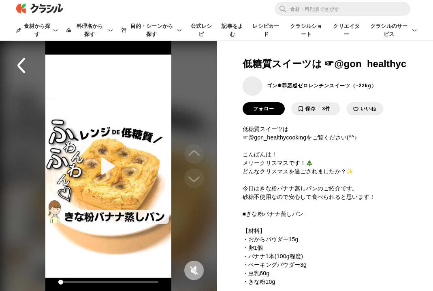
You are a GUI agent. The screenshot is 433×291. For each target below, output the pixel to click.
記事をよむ (232, 30)
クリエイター (346, 30)
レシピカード (265, 30)
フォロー (263, 109)
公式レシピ (201, 30)
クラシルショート (306, 30)
